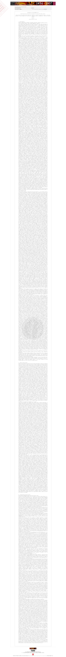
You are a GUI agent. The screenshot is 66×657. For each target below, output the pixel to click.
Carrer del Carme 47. (25, 655)
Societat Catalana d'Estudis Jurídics (38, 652)
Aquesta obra (29, 651)
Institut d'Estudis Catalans (27, 652)
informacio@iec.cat (50, 655)
